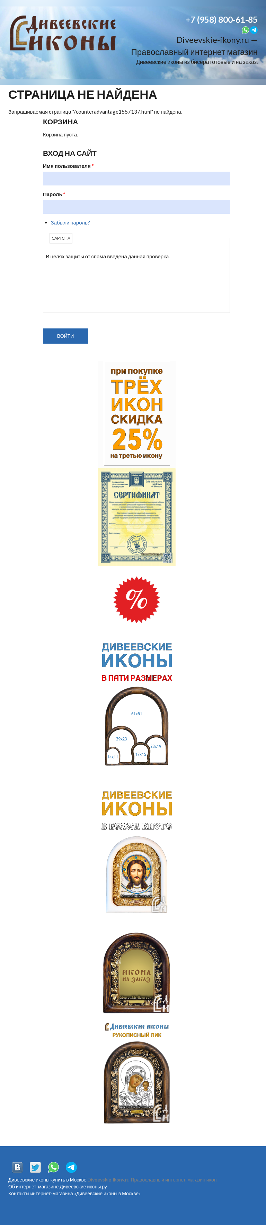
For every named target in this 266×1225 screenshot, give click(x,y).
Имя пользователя (68, 166)
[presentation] (74, 285)
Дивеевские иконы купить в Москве (47, 1180)
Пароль (54, 194)
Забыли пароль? (70, 222)
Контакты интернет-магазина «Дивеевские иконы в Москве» (74, 1193)
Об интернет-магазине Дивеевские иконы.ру (57, 1186)
